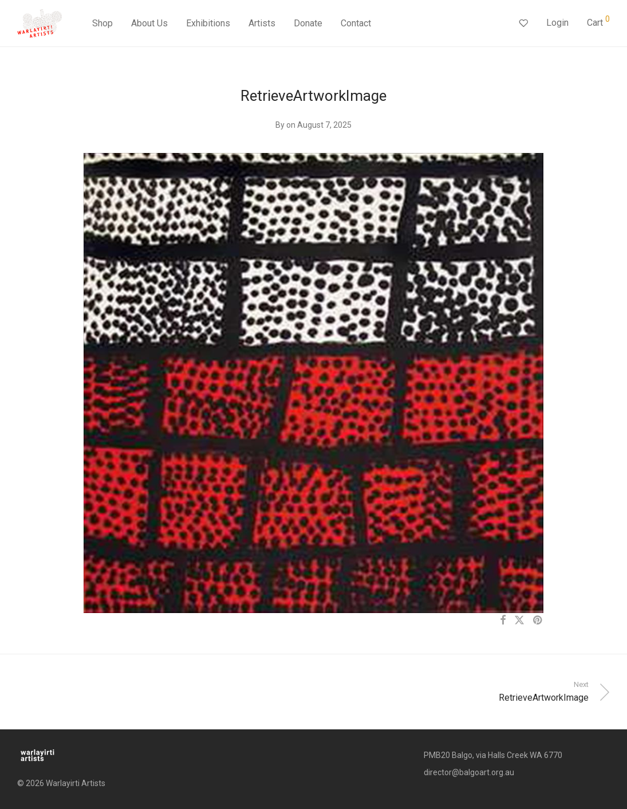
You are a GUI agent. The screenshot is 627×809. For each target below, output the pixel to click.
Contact (356, 24)
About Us (149, 24)
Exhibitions (208, 24)
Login (557, 23)
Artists (262, 24)
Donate (308, 24)
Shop (102, 24)
